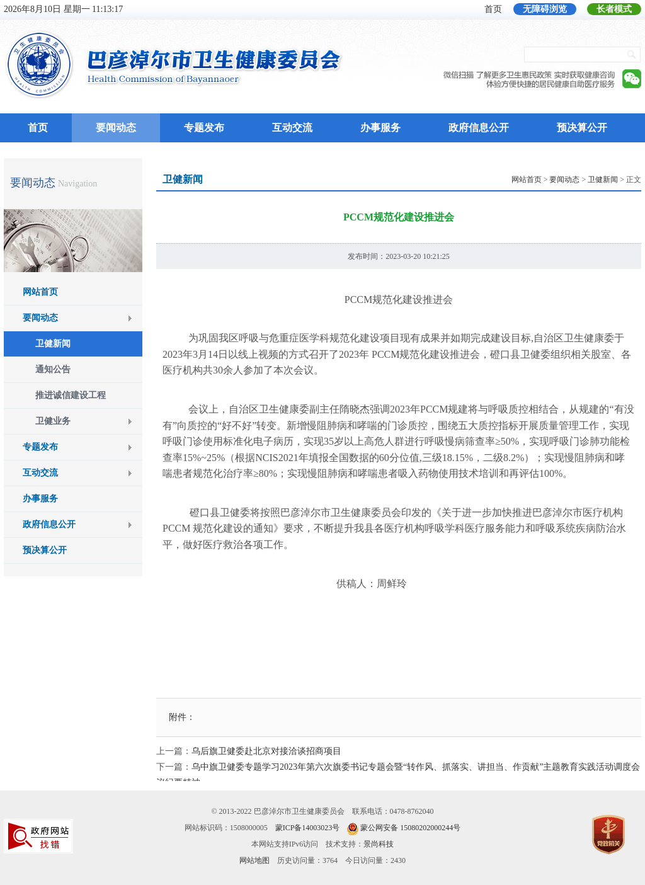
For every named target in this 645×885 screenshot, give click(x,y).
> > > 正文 (576, 179)
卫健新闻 (53, 343)
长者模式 (614, 9)
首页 (493, 9)
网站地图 (254, 860)
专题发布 (204, 127)
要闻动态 (116, 127)
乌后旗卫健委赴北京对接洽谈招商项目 (266, 751)
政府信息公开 (478, 127)
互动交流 (292, 127)
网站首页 (40, 292)
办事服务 (380, 127)
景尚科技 (378, 844)
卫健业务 (53, 421)
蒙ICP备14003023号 (307, 827)
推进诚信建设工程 (70, 395)
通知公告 (53, 369)
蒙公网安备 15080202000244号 (410, 827)
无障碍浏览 (545, 9)
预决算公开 (582, 127)
